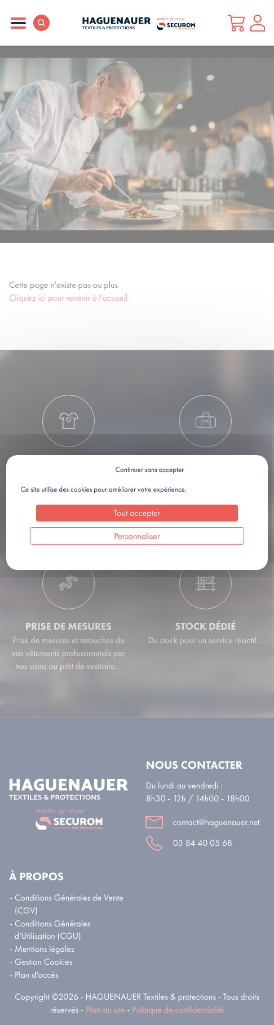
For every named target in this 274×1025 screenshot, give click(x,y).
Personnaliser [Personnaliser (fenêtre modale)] (137, 536)
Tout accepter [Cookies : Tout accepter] (137, 512)
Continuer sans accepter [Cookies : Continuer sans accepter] (150, 470)
